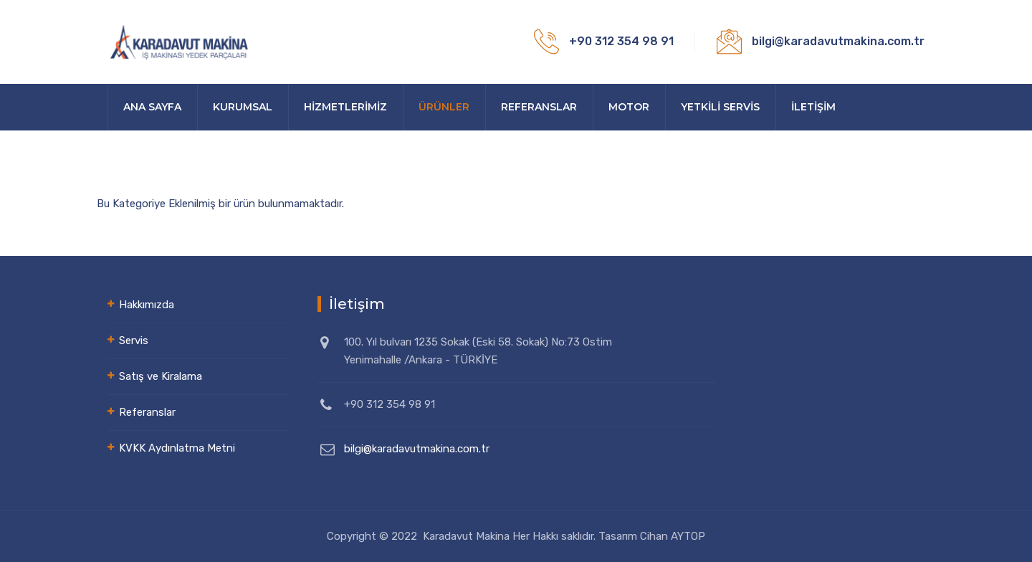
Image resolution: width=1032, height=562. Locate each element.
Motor (628, 106)
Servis (133, 340)
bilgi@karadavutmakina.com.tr (416, 448)
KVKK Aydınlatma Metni (177, 448)
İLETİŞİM (813, 106)
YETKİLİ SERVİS (720, 106)
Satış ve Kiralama (160, 376)
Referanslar (539, 106)
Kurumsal (242, 106)
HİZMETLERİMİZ (345, 106)
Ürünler (444, 106)
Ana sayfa (152, 106)
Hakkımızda (146, 304)
